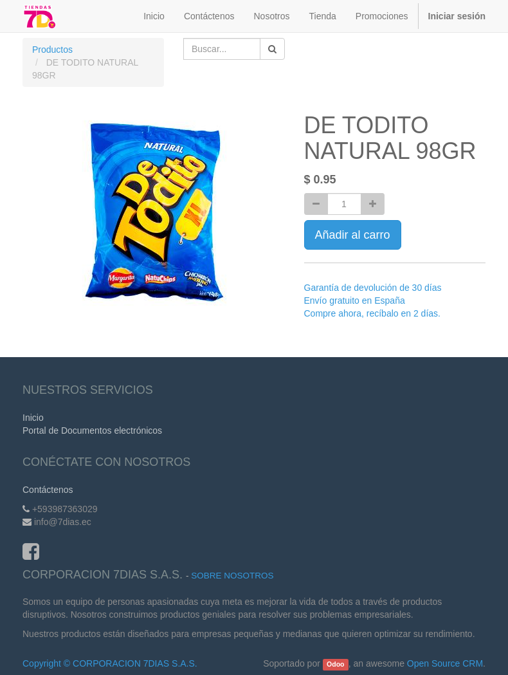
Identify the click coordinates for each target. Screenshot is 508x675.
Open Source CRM (445, 663)
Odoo (335, 664)
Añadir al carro (352, 234)
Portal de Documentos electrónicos (92, 430)
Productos (52, 49)
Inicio (33, 417)
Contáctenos (48, 490)
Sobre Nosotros (232, 575)
